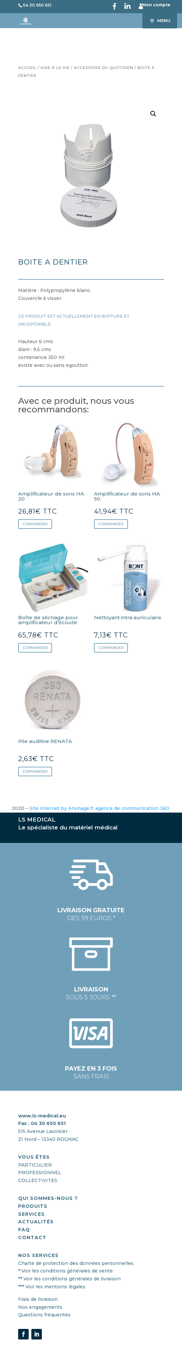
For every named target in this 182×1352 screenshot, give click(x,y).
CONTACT (32, 1237)
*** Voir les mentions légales (51, 1287)
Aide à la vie (55, 67)
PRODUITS (32, 1206)
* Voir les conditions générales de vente (65, 1271)
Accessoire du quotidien (103, 67)
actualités (36, 1222)
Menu (160, 20)
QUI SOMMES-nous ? (48, 1198)
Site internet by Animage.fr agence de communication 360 (99, 808)
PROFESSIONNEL (39, 1172)
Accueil (27, 67)
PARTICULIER (35, 1165)
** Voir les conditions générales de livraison (69, 1279)
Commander (35, 524)
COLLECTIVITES (37, 1180)
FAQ (24, 1230)
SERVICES (31, 1214)
